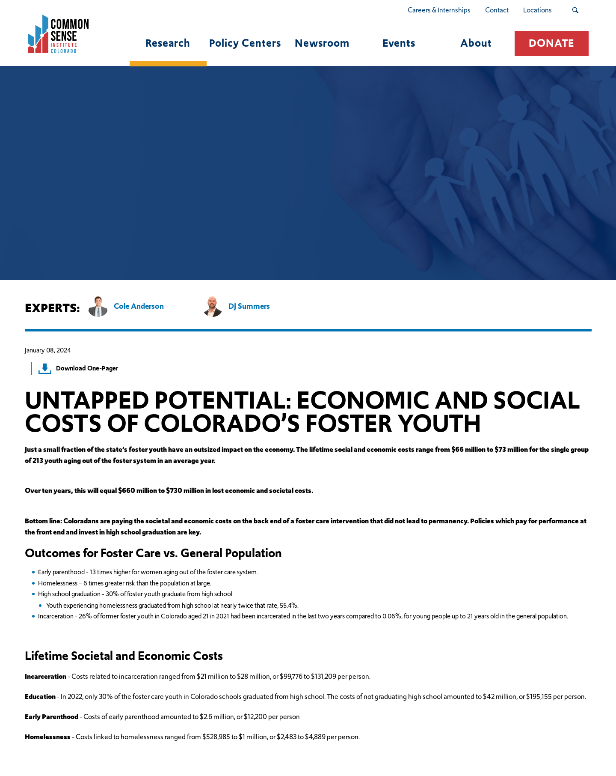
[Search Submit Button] (575, 10)
